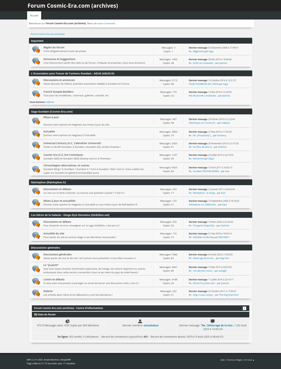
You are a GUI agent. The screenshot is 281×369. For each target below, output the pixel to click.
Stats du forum (45, 314)
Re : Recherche (196, 158)
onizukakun (151, 325)
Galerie (48, 291)
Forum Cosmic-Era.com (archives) (73, 5)
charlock (222, 146)
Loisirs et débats (54, 279)
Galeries (50, 102)
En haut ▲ (249, 359)
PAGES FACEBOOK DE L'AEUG (204, 84)
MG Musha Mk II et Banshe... (203, 95)
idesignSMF (66, 360)
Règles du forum (54, 47)
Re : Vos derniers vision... (201, 270)
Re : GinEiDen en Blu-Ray (201, 237)
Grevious (221, 135)
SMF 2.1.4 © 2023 (35, 360)
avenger (223, 270)
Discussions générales (58, 254)
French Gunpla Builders (59, 91)
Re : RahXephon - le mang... (203, 192)
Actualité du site (54, 233)
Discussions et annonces (59, 80)
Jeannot (223, 63)
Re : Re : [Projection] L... (201, 135)
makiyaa (225, 122)
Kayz (224, 204)
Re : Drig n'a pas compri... (202, 294)
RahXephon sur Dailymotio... (203, 204)
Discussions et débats (57, 189)
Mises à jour (51, 117)
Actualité (49, 131)
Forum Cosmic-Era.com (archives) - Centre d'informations (68, 308)
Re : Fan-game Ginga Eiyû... (202, 225)
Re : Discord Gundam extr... (203, 283)
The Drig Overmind (228, 294)
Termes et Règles (235, 359)
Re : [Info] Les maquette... (202, 63)
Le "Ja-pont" (51, 265)
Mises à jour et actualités (60, 200)
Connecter (109, 23)
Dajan (211, 158)
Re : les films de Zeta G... (201, 146)
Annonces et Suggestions (60, 59)
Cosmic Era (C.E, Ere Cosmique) (63, 155)
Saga (211, 51)
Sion (223, 192)
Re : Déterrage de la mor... (202, 258)
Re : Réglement (196, 51)
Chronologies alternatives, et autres (66, 165)
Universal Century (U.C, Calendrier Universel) (72, 143)
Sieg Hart (224, 258)
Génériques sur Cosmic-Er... (203, 122)
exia (227, 171)
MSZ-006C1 (224, 237)
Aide (223, 359)
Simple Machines (51, 360)
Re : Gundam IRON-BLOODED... (205, 171)
